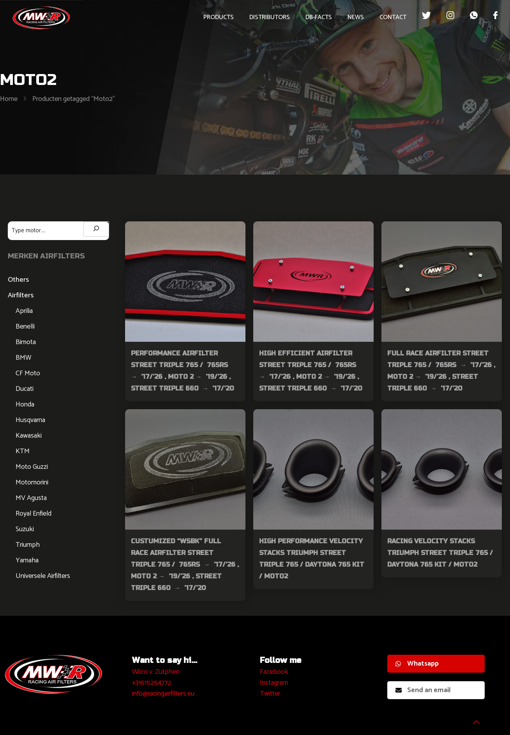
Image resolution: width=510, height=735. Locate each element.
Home (9, 99)
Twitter (270, 694)
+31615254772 (151, 683)
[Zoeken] (96, 229)
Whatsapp (417, 664)
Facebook (274, 672)
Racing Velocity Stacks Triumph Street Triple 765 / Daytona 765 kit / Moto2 (440, 552)
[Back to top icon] (472, 719)
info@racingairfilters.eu (163, 694)
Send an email (423, 690)
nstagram (275, 683)
